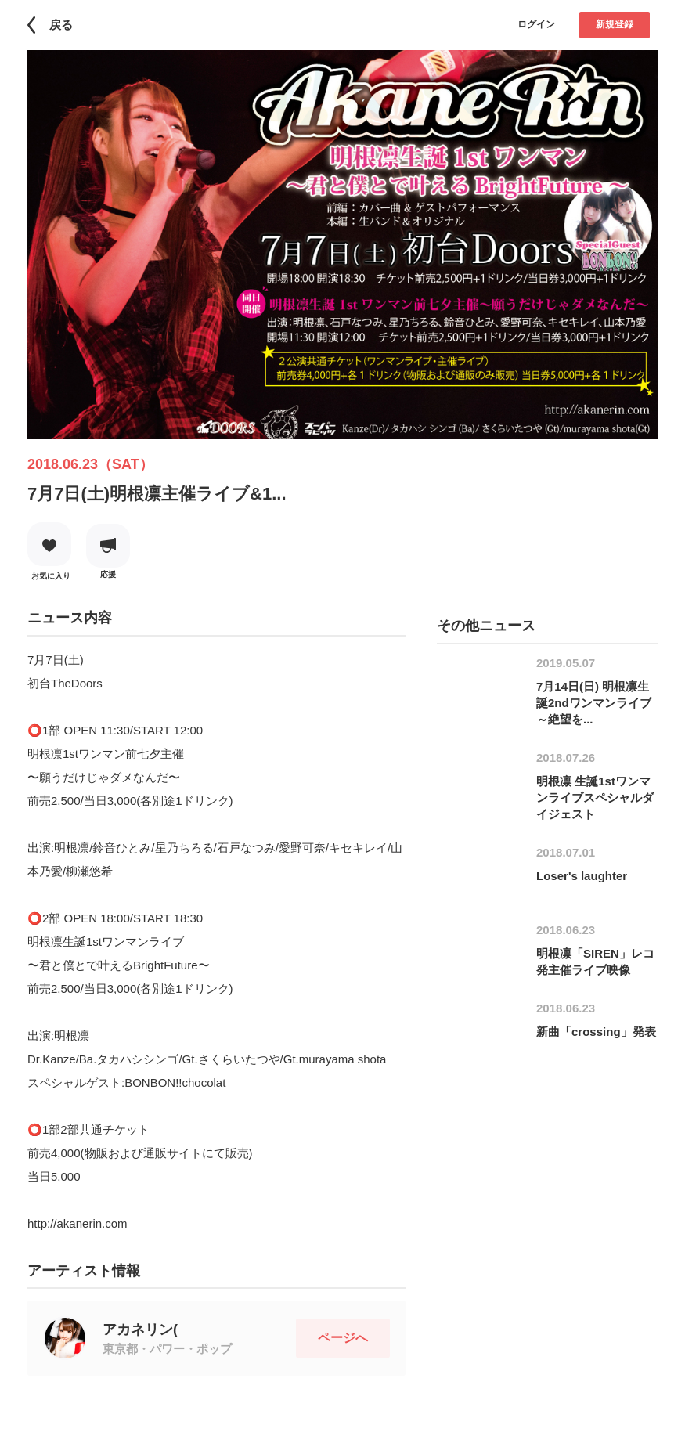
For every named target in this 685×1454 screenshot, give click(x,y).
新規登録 (614, 24)
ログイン (536, 24)
